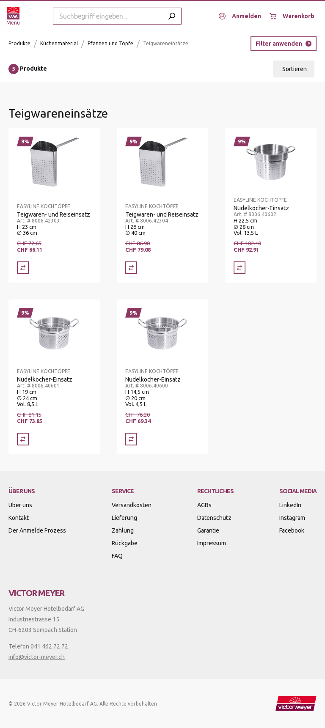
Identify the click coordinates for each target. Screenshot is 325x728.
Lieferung (124, 517)
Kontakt (18, 517)
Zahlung (123, 530)
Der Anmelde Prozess (37, 530)
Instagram (292, 517)
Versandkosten (131, 505)
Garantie (208, 530)
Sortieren (294, 69)
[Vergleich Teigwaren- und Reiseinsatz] (23, 267)
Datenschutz (214, 517)
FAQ (117, 555)
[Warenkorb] (292, 16)
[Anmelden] (240, 16)
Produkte (19, 43)
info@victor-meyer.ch (36, 657)
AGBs (204, 505)
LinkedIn (290, 505)
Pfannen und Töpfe (110, 43)
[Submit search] (172, 16)
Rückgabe (125, 543)
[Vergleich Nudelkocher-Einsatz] (239, 267)
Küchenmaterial (59, 43)
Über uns (20, 505)
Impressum (211, 543)
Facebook (291, 530)
